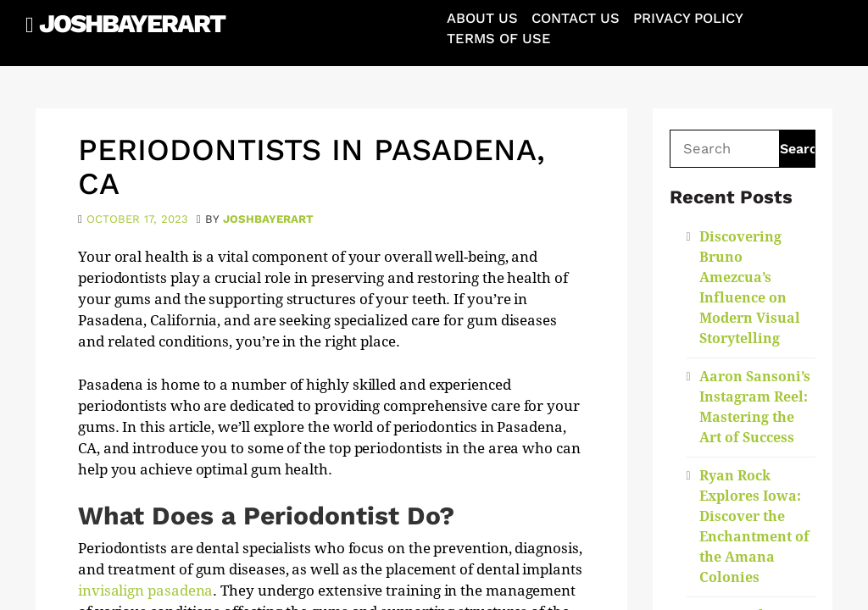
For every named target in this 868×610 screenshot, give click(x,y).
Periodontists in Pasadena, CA (311, 167)
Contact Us (575, 18)
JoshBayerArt (132, 23)
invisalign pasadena (145, 590)
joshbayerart (268, 219)
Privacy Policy (688, 18)
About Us (482, 18)
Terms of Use (499, 38)
